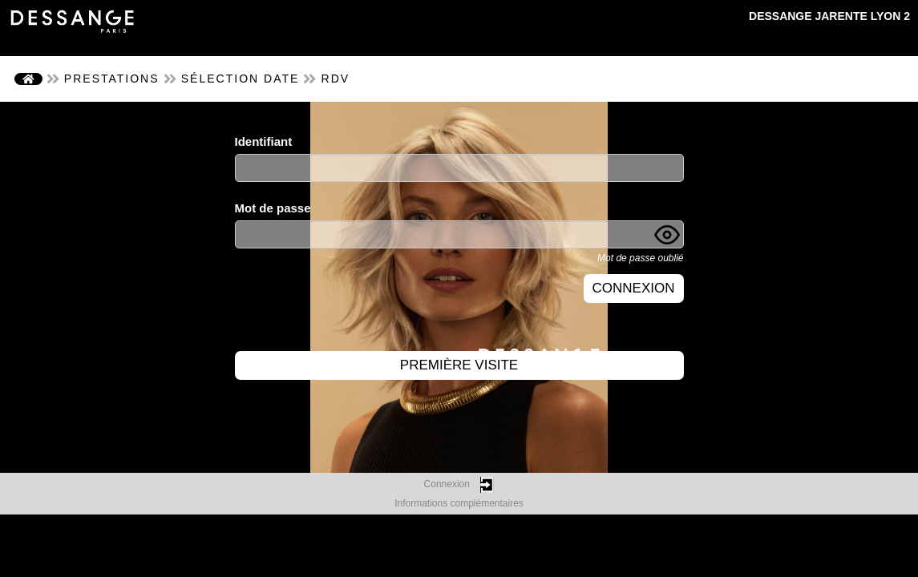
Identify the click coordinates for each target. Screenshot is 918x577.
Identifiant (264, 141)
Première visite (459, 365)
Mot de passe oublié (640, 258)
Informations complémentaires (459, 503)
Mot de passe (273, 208)
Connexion (633, 288)
